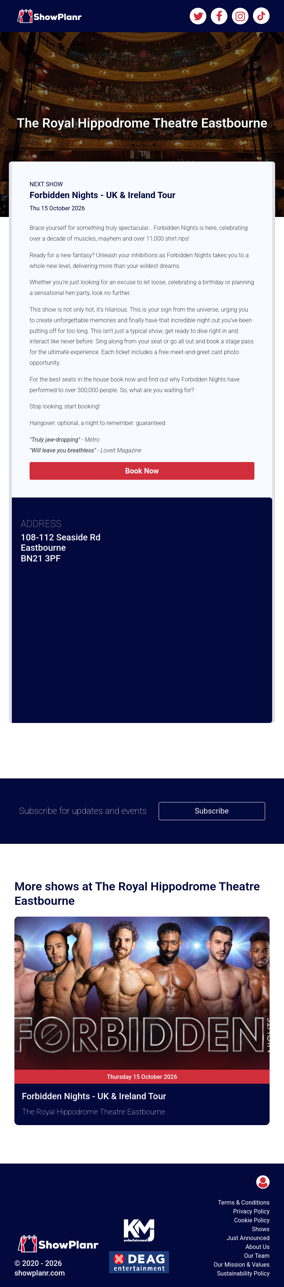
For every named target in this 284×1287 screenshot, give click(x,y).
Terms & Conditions (244, 1202)
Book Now (142, 470)
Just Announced (248, 1238)
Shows (261, 1229)
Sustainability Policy (243, 1273)
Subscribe (212, 811)
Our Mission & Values (242, 1264)
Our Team (257, 1255)
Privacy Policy (251, 1211)
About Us (258, 1246)
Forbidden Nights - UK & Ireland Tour (102, 195)
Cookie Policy (252, 1220)
